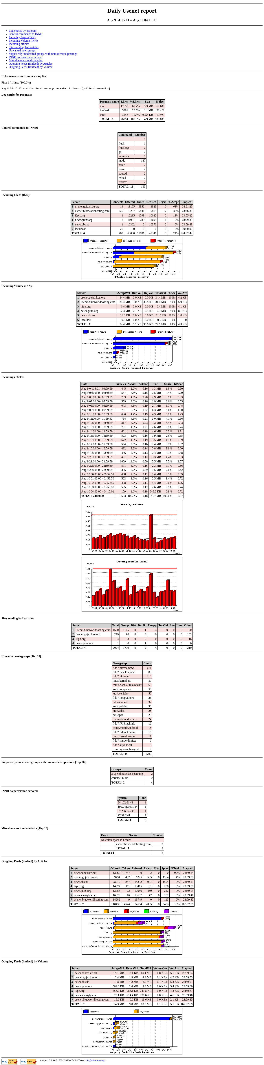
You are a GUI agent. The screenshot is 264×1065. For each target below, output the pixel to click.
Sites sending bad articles (23, 47)
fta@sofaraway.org (96, 1060)
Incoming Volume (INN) (23, 40)
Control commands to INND (25, 34)
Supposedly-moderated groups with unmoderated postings (43, 53)
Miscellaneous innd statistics (26, 60)
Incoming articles (19, 43)
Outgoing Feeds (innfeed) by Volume (30, 66)
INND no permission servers (26, 57)
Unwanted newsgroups (22, 50)
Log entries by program (22, 30)
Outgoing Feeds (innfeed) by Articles (30, 63)
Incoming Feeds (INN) (22, 37)
